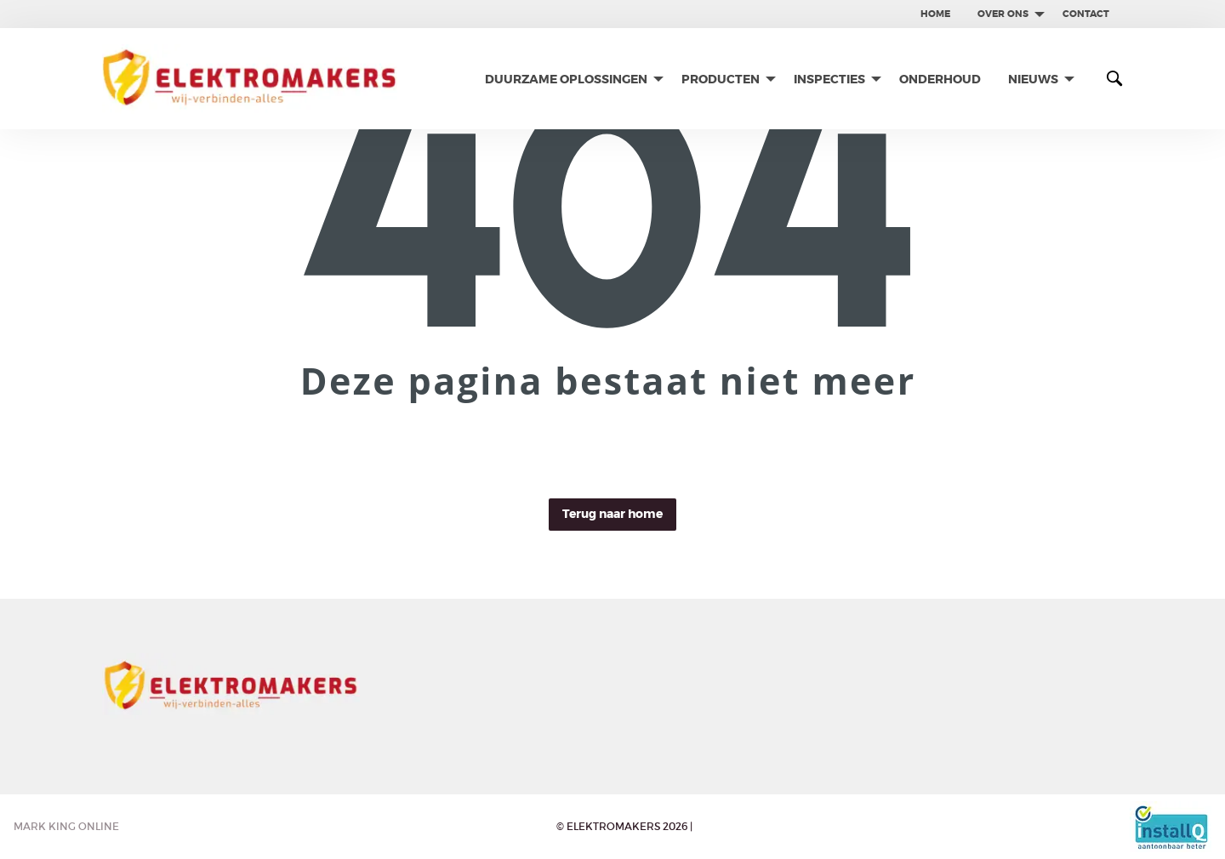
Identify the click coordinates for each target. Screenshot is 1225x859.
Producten (720, 79)
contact (1086, 14)
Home (935, 14)
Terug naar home (612, 514)
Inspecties (829, 79)
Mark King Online (66, 826)
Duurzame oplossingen (566, 79)
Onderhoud (940, 79)
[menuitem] (935, 14)
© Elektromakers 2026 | (624, 826)
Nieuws (1033, 79)
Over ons (1002, 14)
